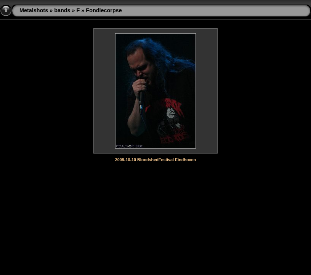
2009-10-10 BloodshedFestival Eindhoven (155, 159)
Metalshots (33, 10)
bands (62, 10)
